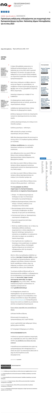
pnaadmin (19, 359)
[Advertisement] (19, 403)
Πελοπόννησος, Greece (38, 6)
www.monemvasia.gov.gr (18, 300)
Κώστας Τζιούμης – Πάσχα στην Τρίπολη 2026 (45, 70)
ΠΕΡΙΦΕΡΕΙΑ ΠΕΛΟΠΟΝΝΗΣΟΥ (44, 108)
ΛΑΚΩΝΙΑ (3, 16)
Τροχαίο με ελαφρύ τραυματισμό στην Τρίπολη (43, 167)
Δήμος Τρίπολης (44, 72)
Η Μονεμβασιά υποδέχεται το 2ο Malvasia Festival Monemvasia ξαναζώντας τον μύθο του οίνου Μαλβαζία (4, 88)
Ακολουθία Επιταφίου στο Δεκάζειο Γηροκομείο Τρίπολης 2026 (44, 90)
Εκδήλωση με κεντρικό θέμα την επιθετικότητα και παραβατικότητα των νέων (20, 371)
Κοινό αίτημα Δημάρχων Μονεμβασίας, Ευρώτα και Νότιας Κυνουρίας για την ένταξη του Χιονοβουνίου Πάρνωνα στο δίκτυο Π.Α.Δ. (4, 72)
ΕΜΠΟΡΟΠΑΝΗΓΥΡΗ (20, 16)
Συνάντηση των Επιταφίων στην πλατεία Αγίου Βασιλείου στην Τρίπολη (45, 79)
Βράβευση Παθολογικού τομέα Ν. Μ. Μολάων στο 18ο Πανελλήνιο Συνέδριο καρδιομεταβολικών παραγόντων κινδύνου (5, 103)
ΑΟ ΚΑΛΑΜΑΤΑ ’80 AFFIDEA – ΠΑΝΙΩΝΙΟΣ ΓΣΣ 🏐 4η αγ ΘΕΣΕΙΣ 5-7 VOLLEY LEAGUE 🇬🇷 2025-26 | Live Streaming (47, 176)
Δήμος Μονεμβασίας (11, 16)
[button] (49, 12)
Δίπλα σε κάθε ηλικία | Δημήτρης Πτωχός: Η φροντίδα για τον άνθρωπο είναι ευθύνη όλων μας (45, 102)
